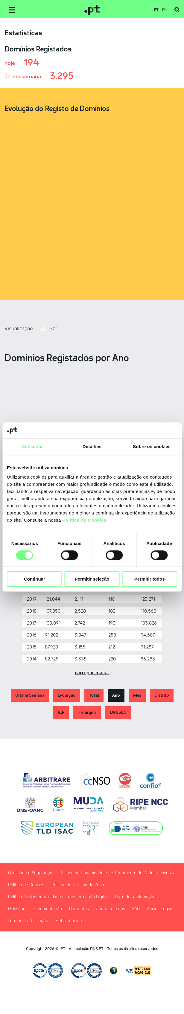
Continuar (34, 579)
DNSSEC (118, 712)
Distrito (161, 695)
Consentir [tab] (32, 446)
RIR (61, 712)
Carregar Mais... (92, 672)
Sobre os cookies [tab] (152, 446)
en (164, 10)
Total (94, 695)
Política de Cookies (85, 520)
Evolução (67, 695)
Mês (137, 695)
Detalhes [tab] (92, 446)
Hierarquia (87, 712)
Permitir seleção (92, 579)
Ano (116, 695)
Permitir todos (149, 579)
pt (156, 10)
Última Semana (30, 695)
